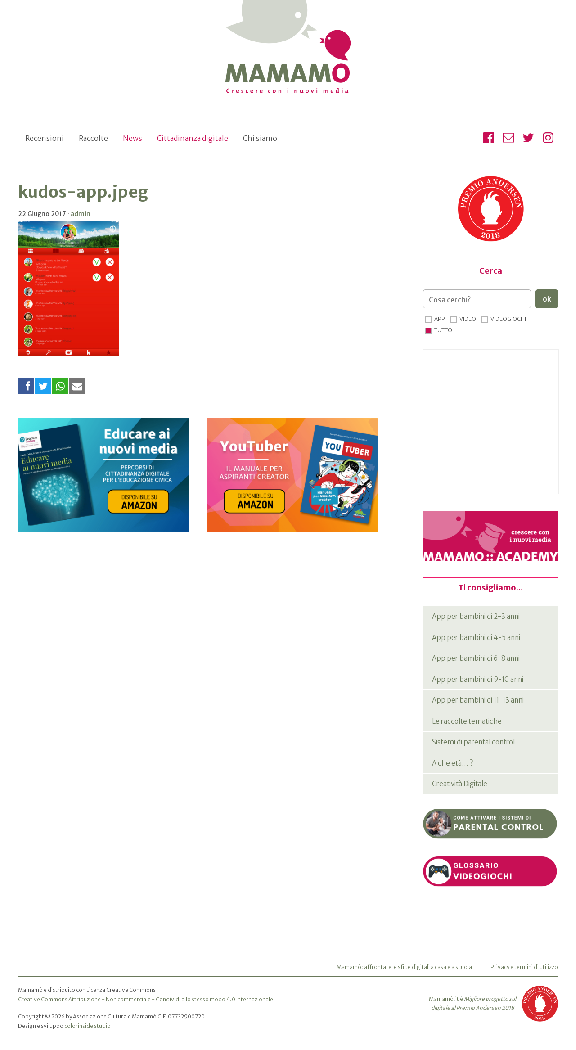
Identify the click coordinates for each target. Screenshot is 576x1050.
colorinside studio (87, 1026)
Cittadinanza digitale (192, 138)
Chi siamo (260, 138)
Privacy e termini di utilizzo (524, 967)
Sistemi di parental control (473, 742)
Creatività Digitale (459, 784)
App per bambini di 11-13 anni (478, 700)
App (439, 318)
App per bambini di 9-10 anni (477, 679)
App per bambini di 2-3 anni (476, 616)
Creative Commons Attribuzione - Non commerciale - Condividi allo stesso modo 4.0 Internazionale (145, 999)
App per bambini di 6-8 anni (476, 658)
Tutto (443, 330)
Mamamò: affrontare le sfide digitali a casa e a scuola (404, 967)
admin (80, 214)
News (132, 138)
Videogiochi (508, 318)
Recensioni (44, 138)
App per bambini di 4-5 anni (476, 637)
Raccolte (93, 138)
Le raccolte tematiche (467, 721)
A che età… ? (452, 763)
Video (467, 318)
